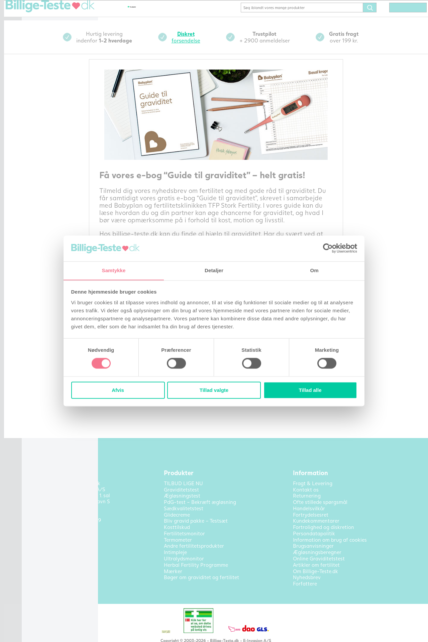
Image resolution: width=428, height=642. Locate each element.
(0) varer (398, 17)
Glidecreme (44, 90)
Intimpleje (43, 155)
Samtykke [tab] (114, 270)
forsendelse (234, 46)
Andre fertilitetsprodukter (53, 142)
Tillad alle (310, 390)
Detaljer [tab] (214, 270)
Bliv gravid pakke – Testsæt (53, 57)
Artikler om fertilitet (55, 220)
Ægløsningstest (49, 34)
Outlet (38, 186)
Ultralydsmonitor (51, 166)
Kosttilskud (44, 100)
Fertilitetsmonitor (51, 110)
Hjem (37, 14)
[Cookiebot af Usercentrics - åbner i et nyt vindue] (328, 248)
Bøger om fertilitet (53, 176)
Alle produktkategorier (58, 206)
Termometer (45, 130)
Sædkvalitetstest (51, 120)
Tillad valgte (214, 390)
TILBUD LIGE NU (51, 70)
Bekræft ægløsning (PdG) (60, 44)
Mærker (40, 196)
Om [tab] (314, 270)
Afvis (118, 390)
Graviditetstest (49, 24)
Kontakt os (44, 230)
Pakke (38, 80)
